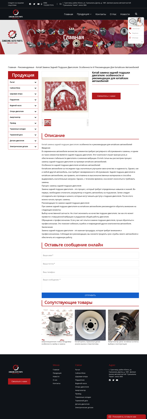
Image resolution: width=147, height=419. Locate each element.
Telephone (133, 33)
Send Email (134, 28)
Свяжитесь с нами (106, 96)
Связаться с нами (19, 381)
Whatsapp (133, 38)
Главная (12, 67)
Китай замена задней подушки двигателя (60, 144)
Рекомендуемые (26, 67)
